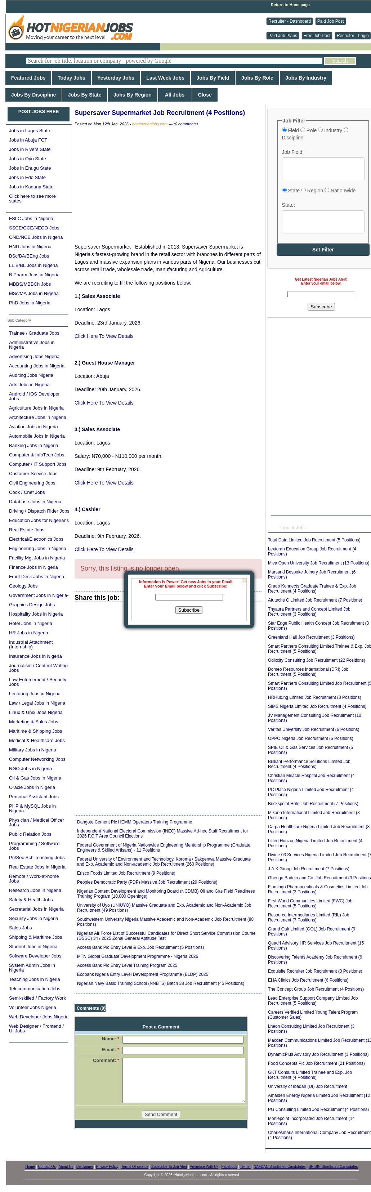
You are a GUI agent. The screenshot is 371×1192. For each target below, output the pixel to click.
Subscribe (189, 610)
